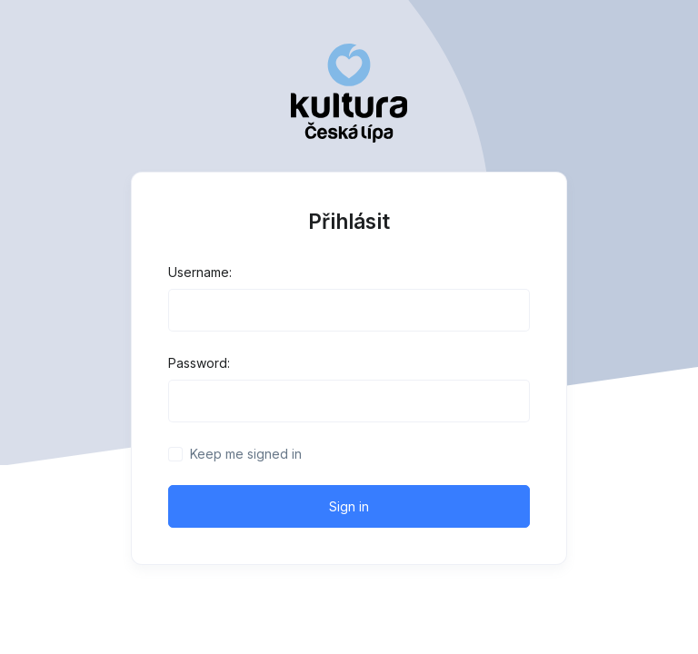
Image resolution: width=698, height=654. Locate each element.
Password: (199, 363)
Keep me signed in (246, 453)
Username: (200, 272)
